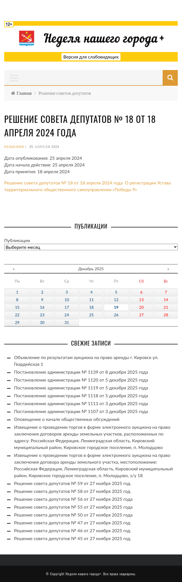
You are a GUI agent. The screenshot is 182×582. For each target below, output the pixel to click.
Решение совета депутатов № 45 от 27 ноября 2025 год (72, 538)
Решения (14, 146)
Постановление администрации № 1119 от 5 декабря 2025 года (81, 387)
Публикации (17, 240)
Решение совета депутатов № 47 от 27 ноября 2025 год (72, 522)
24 (67, 314)
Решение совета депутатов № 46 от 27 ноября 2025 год (72, 530)
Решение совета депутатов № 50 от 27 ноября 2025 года (73, 514)
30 (42, 322)
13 (141, 299)
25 (91, 314)
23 (42, 314)
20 (141, 307)
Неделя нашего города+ (83, 573)
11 (91, 299)
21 (166, 307)
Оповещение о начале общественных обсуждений (66, 419)
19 (116, 307)
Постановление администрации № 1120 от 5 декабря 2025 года (81, 379)
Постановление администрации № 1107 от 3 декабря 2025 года (81, 411)
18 (91, 307)
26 (116, 314)
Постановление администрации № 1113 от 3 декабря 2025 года (81, 403)
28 (166, 314)
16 (42, 307)
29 (17, 322)
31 (67, 322)
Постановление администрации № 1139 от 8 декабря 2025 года (81, 372)
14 (166, 299)
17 (67, 307)
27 (141, 314)
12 (116, 299)
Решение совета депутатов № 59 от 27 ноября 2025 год (72, 483)
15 (17, 307)
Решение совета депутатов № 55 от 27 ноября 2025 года (73, 506)
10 (67, 299)
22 (17, 314)
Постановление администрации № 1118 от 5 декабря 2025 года (81, 395)
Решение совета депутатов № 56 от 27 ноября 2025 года (73, 499)
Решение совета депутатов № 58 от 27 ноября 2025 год (72, 491)
